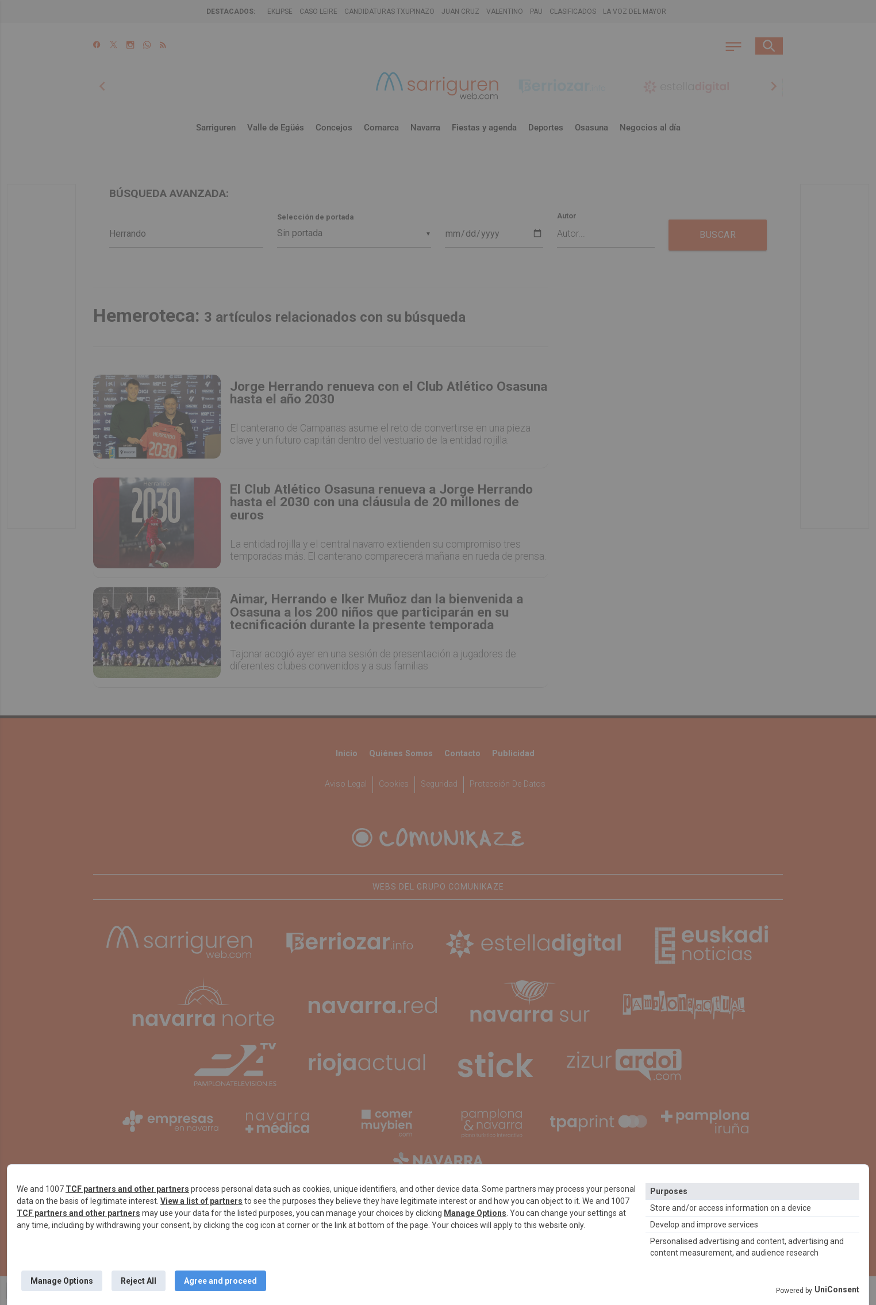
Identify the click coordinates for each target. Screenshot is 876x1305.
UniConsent (836, 1289)
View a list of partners (201, 1201)
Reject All (138, 1280)
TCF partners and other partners (127, 1189)
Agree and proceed (220, 1280)
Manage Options (475, 1213)
